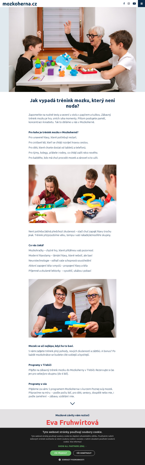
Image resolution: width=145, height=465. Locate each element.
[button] (72, 446)
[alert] (72, 446)
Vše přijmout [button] (60, 453)
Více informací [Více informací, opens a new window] (76, 442)
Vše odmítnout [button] (84, 453)
